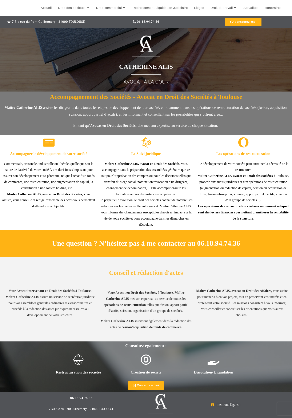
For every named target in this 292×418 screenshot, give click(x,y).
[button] (46, 22)
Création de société (146, 372)
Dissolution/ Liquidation (213, 372)
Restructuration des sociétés (78, 372)
